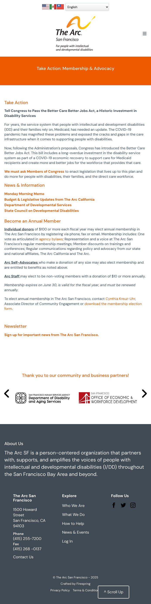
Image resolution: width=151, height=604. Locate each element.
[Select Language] (87, 7)
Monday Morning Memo (24, 193)
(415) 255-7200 (27, 538)
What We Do (73, 514)
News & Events (75, 532)
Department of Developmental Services (37, 205)
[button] (145, 33)
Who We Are (73, 505)
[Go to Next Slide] (144, 393)
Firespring (83, 584)
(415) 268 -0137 (27, 549)
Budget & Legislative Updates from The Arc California (49, 199)
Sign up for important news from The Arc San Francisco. (51, 334)
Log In (67, 541)
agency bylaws (51, 239)
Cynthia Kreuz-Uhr (120, 298)
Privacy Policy (60, 590)
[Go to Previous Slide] (6, 393)
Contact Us (23, 557)
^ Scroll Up (113, 592)
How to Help (73, 523)
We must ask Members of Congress (34, 171)
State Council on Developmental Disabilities (41, 210)
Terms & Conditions (87, 590)
